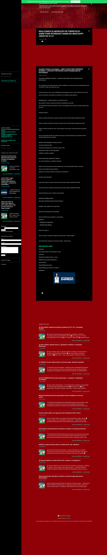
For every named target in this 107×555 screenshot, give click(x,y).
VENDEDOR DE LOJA (6, 136)
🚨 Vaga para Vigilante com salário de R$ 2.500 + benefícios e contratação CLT (60, 460)
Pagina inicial (44, 12)
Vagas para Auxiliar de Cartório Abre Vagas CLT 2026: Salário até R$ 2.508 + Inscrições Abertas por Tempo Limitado (8, 205)
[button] (89, 31)
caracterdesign (67, 518)
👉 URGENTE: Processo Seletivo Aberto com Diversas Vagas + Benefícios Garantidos (61, 362)
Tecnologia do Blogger (64, 515)
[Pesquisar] (91, 4)
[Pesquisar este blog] (10, 76)
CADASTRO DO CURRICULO (8, 81)
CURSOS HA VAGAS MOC (57, 12)
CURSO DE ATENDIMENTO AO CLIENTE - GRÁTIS (9, 135)
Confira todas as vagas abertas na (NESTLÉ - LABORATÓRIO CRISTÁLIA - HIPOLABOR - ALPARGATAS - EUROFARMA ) (9, 181)
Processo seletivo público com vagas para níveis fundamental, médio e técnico (60, 413)
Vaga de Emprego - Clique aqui (81, 340)
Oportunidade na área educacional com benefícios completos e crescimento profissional (62, 428)
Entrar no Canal (75, 1)
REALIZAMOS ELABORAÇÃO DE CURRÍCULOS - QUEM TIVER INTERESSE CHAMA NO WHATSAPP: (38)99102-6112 (61, 33)
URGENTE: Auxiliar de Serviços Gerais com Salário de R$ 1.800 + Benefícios (59, 444)
